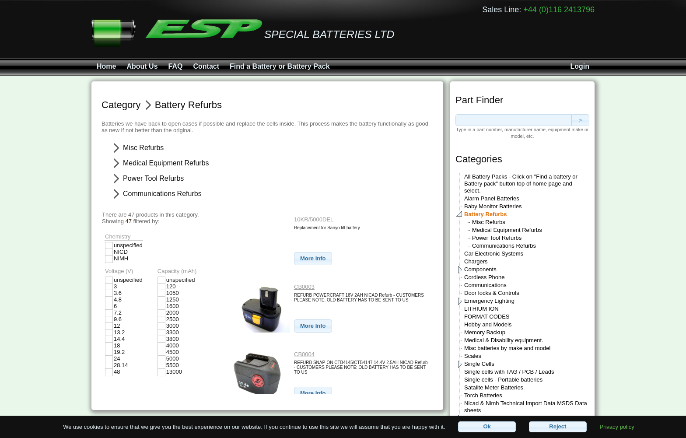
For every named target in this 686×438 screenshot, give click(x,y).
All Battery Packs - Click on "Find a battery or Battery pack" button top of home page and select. (521, 183)
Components (480, 269)
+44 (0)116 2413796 (559, 9)
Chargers (475, 261)
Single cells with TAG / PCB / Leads (509, 371)
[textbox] (513, 120)
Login (579, 66)
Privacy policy (616, 426)
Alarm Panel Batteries (491, 198)
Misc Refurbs (488, 222)
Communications (485, 285)
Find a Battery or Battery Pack (280, 66)
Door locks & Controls (491, 293)
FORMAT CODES (487, 316)
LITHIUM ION (481, 308)
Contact (206, 66)
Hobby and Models (487, 324)
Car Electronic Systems (493, 253)
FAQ (175, 66)
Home (106, 66)
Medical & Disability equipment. (503, 340)
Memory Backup (484, 332)
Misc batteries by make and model (507, 348)
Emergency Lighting (489, 301)
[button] (313, 259)
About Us (142, 66)
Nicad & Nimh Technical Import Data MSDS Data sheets (525, 406)
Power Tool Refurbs (497, 238)
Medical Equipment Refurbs (507, 230)
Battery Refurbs (485, 214)
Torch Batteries (483, 395)
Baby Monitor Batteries (493, 206)
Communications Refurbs (504, 245)
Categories (478, 159)
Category (121, 104)
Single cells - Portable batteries (503, 379)
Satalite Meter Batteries (493, 387)
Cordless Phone (484, 277)
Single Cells (479, 364)
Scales (472, 356)
